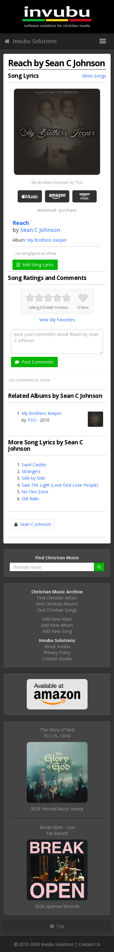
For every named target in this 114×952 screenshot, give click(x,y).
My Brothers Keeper (47, 240)
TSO (31, 420)
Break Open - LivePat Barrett (57, 830)
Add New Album (57, 625)
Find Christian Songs (57, 610)
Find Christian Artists (57, 598)
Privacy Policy (57, 652)
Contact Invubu (57, 658)
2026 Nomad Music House (57, 809)
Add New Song (57, 631)
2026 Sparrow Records (57, 906)
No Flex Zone (35, 492)
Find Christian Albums (57, 604)
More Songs (94, 76)
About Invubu (57, 646)
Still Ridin (30, 499)
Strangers (31, 471)
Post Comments (34, 362)
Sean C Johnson (40, 229)
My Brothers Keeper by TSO (57, 182)
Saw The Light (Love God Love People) (60, 485)
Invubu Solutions (31, 41)
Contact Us (89, 944)
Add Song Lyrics (35, 264)
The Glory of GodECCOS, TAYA (57, 733)
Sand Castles (34, 464)
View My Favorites (57, 320)
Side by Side (33, 478)
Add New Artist (57, 619)
